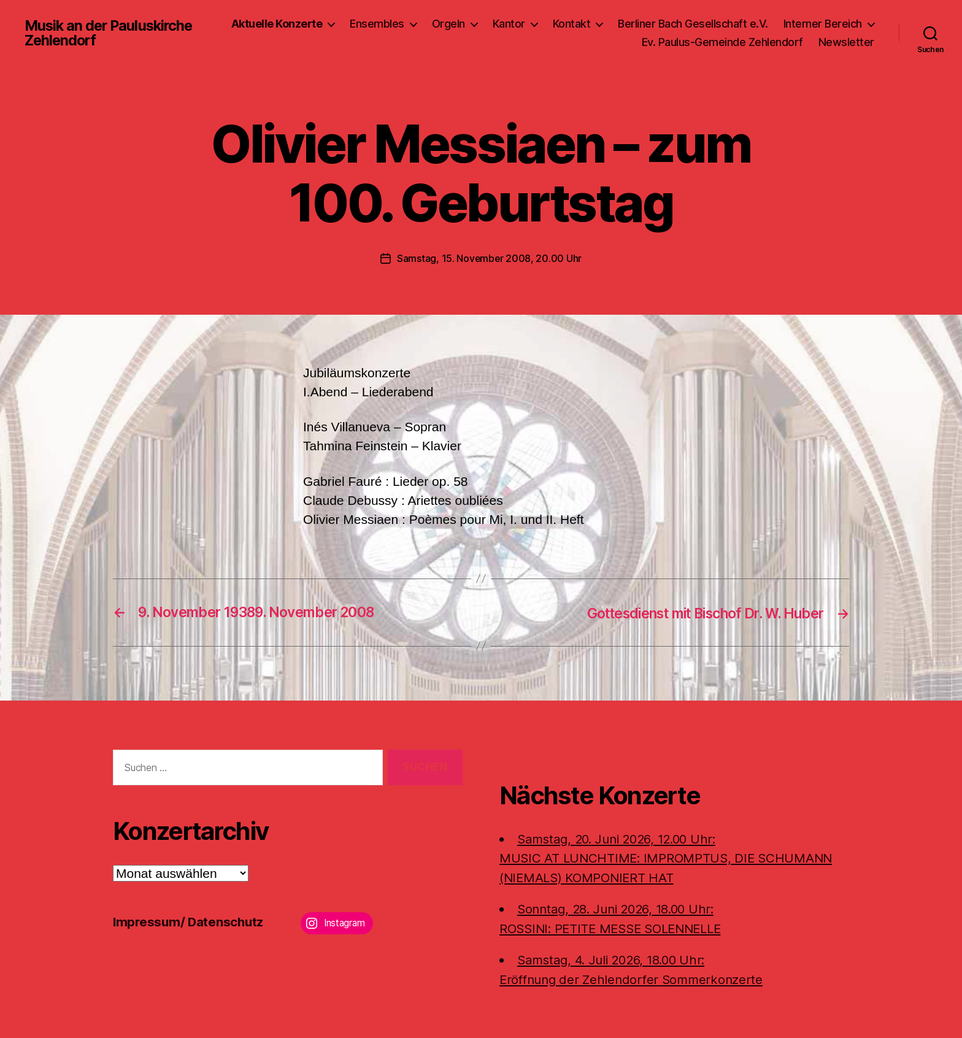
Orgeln (554, 23)
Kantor (615, 23)
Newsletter (846, 42)
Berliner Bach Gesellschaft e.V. (799, 23)
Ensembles (483, 23)
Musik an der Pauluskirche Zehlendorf (111, 33)
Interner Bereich (575, 42)
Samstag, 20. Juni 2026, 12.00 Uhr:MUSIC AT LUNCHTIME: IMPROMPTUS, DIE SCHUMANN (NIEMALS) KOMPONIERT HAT (669, 858)
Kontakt (678, 23)
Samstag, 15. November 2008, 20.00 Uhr (489, 258)
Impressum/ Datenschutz (190, 921)
